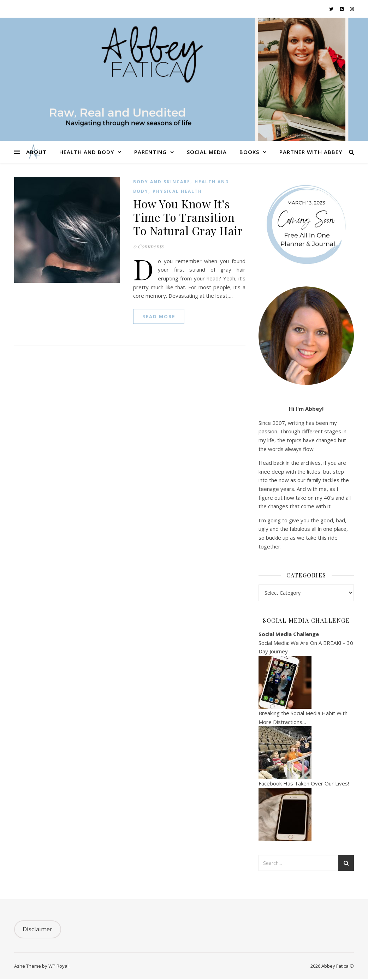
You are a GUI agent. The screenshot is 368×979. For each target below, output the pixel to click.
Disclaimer (37, 929)
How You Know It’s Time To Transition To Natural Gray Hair (188, 217)
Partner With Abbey (310, 151)
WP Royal (58, 966)
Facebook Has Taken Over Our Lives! (304, 783)
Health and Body (86, 151)
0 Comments (148, 246)
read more (158, 316)
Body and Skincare (161, 182)
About (36, 151)
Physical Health (177, 191)
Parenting (150, 151)
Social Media (207, 151)
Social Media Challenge (289, 633)
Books (249, 151)
